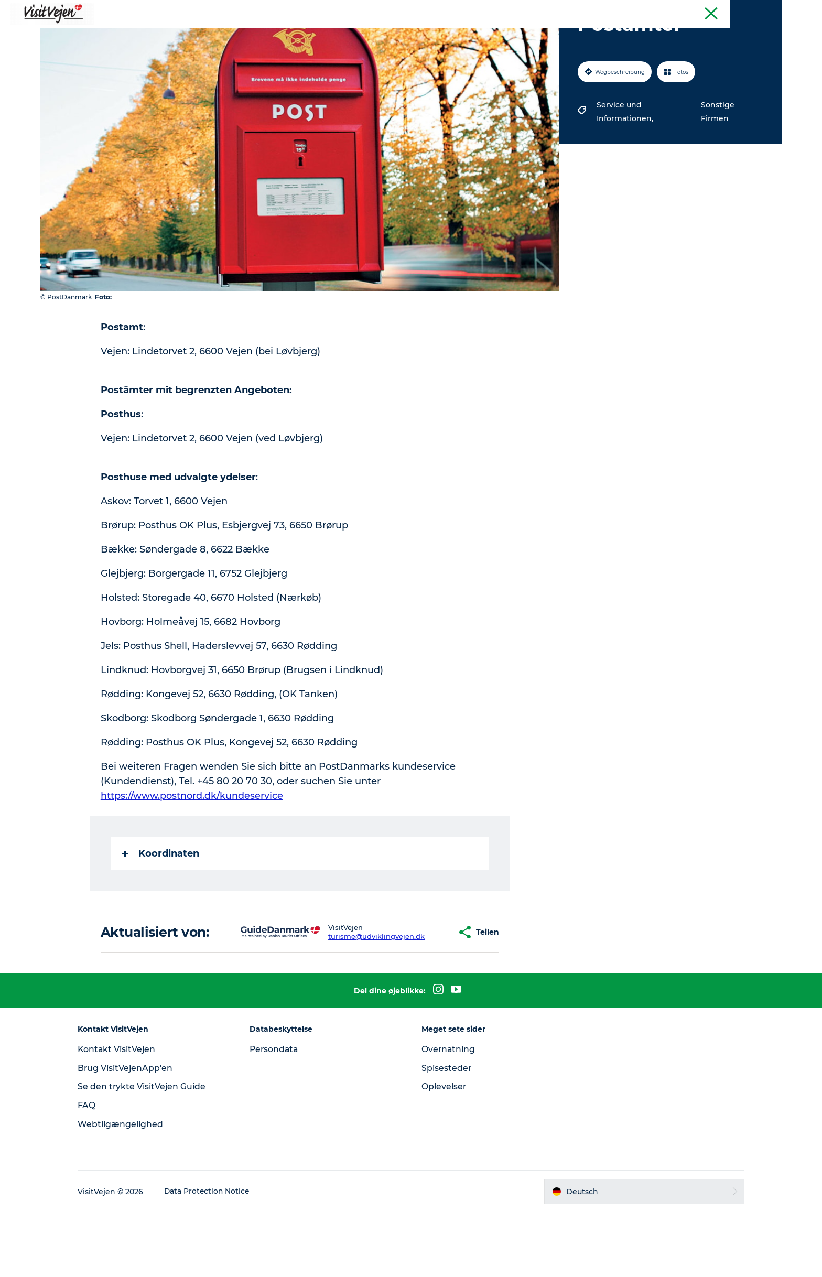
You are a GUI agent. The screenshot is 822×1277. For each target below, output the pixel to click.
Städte (445, 34)
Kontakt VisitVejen (125, 1114)
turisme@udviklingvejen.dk (343, 994)
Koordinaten (161, 903)
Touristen (766, 10)
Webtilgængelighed (128, 1189)
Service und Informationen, (625, 161)
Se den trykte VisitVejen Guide (150, 1151)
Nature (403, 34)
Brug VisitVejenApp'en (134, 1133)
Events (487, 34)
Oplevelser (444, 1151)
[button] (417, 990)
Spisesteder (446, 1133)
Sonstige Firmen (716, 161)
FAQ (95, 1170)
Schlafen (357, 34)
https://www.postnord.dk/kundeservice (192, 845)
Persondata (279, 1114)
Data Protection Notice (215, 1256)
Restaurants (300, 34)
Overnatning (448, 1114)
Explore (531, 34)
